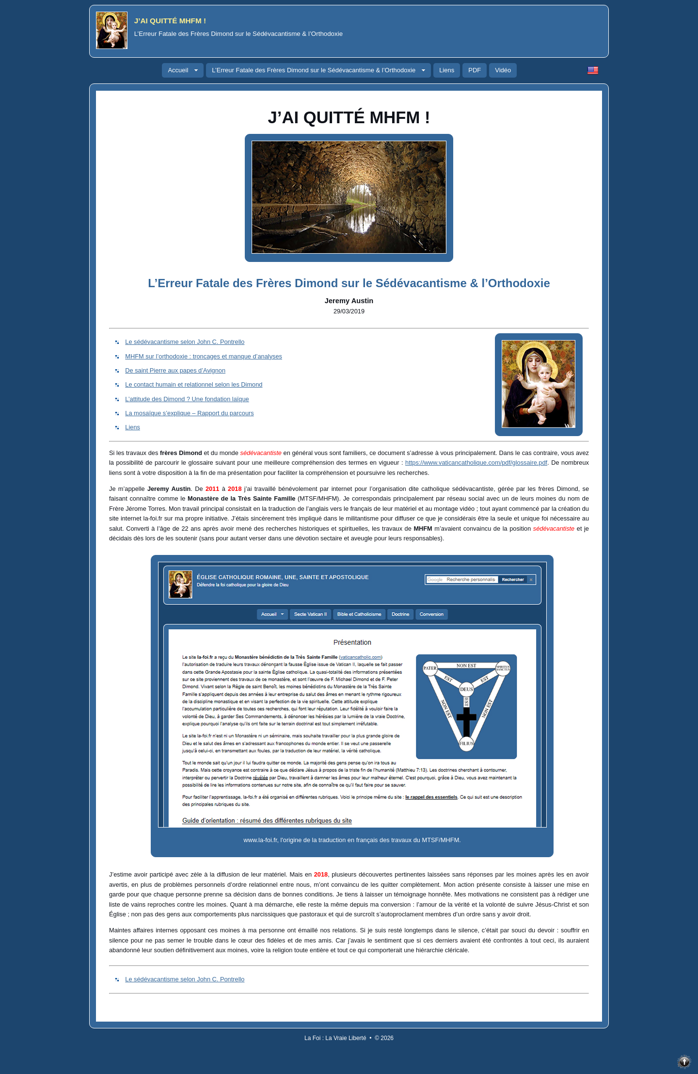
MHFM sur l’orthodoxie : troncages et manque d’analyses (203, 356)
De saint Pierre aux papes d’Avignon (175, 370)
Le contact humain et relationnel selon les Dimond (193, 384)
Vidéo (503, 70)
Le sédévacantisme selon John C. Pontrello (184, 341)
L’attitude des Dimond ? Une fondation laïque (187, 399)
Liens (446, 70)
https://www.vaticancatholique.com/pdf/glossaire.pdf (476, 462)
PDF (474, 70)
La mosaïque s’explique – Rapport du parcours (189, 413)
